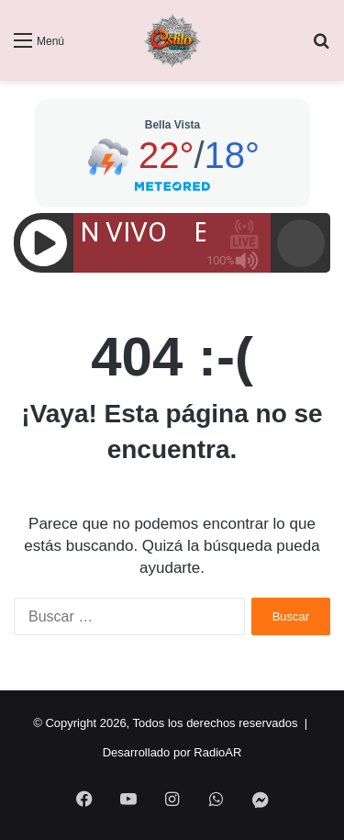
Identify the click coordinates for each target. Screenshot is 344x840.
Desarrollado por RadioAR (172, 752)
